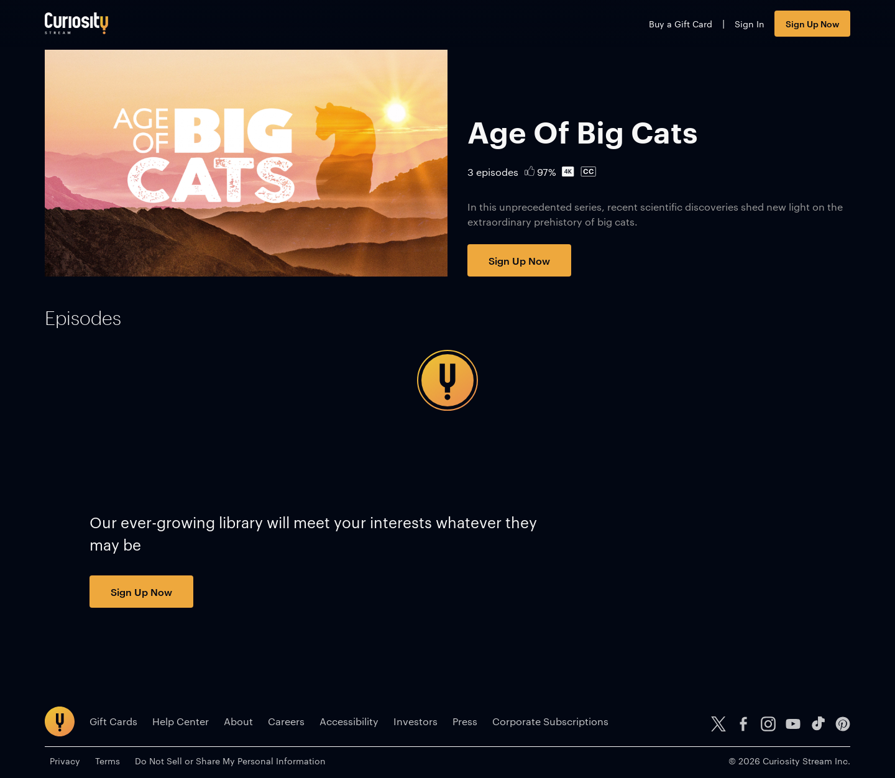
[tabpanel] (447, 380)
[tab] (83, 318)
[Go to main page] (76, 23)
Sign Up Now (812, 23)
